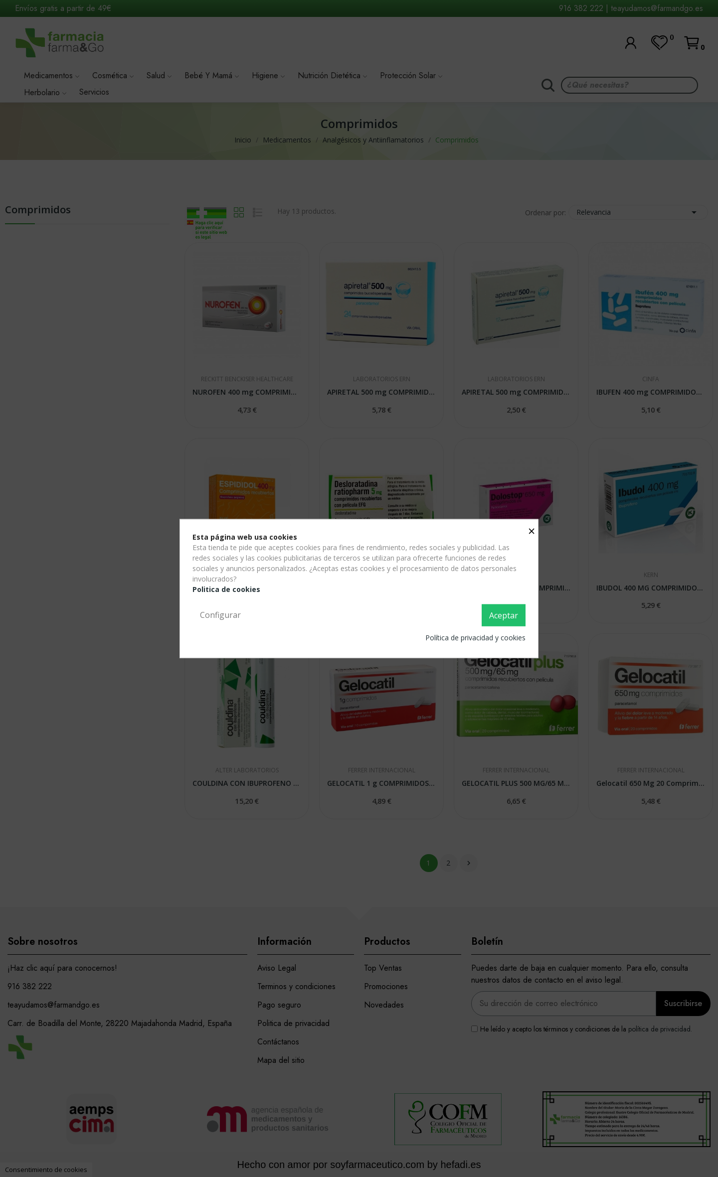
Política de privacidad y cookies (475, 637)
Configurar (220, 614)
